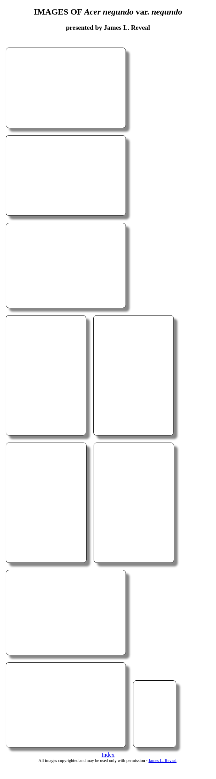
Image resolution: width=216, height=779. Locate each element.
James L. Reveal (163, 760)
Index (107, 755)
